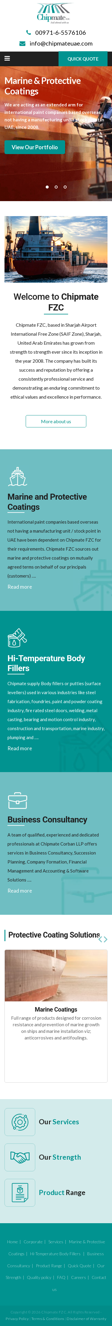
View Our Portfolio (35, 147)
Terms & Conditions (47, 1318)
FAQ (61, 1277)
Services (55, 1241)
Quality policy (39, 1277)
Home (12, 1241)
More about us (56, 421)
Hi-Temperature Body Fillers (56, 1253)
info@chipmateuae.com (61, 43)
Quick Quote (83, 58)
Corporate (33, 1241)
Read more (19, 587)
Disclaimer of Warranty (86, 1318)
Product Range (49, 1265)
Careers (78, 1277)
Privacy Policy (17, 1318)
